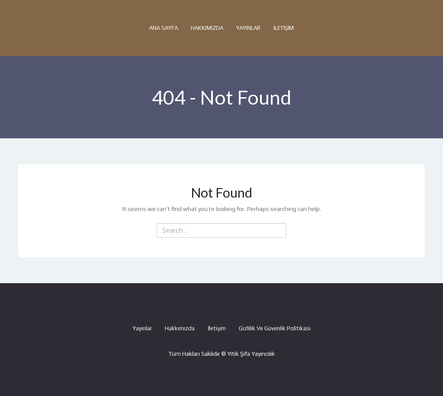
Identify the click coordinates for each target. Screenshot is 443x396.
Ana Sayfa (163, 28)
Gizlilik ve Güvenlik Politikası (275, 328)
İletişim (283, 28)
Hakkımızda (207, 28)
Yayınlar (248, 28)
